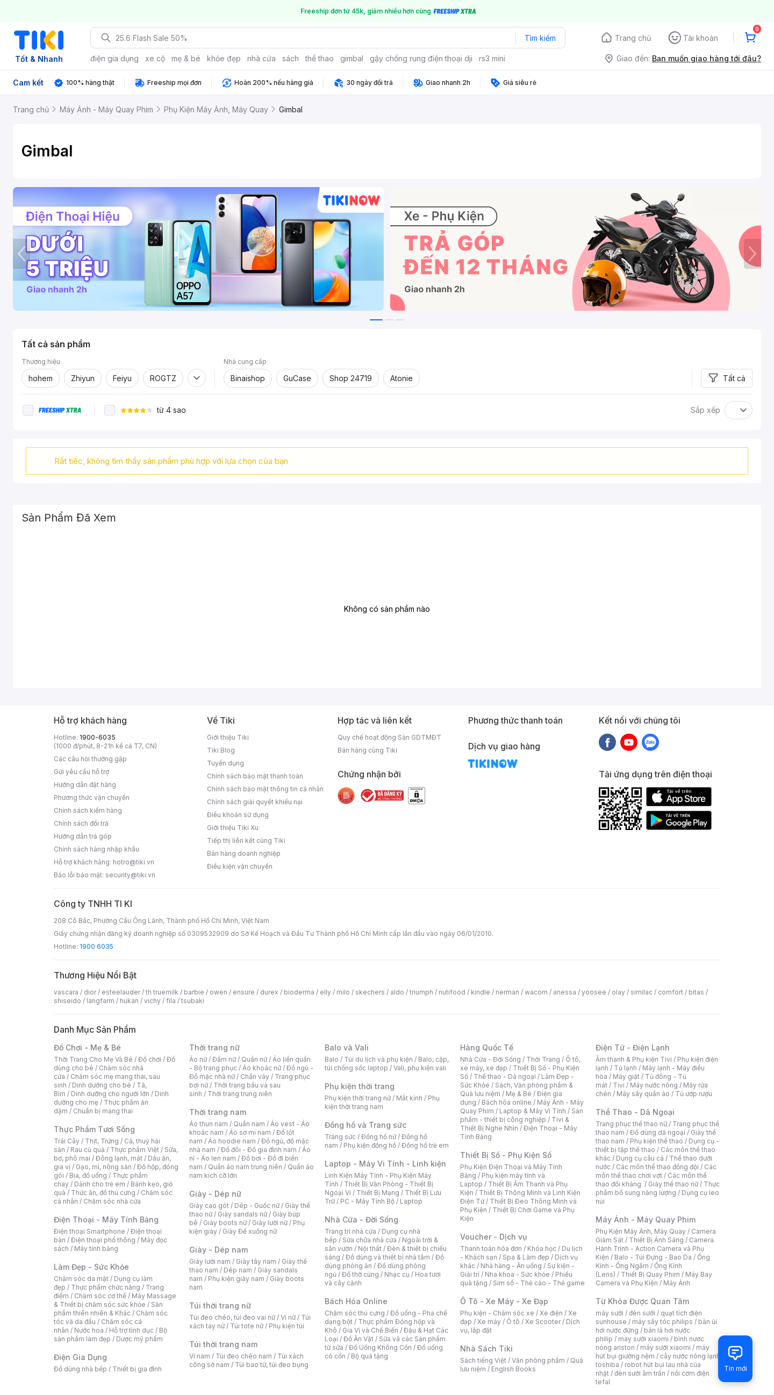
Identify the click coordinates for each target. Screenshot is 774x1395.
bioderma (299, 992)
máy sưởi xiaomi (665, 1347)
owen (218, 992)
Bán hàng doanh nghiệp (244, 853)
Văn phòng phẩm (538, 1360)
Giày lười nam (210, 1261)
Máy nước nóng (654, 1085)
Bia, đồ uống (88, 1175)
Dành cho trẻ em (99, 1184)
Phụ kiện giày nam (236, 1279)
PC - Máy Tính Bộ (367, 1201)
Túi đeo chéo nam (244, 1356)
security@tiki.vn (130, 875)
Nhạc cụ (397, 1274)
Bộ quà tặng (369, 1356)
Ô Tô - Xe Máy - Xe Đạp (504, 1301)
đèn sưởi (642, 1313)
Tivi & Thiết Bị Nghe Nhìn (514, 1123)
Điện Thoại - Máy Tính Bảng (106, 1219)
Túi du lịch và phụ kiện (378, 1059)
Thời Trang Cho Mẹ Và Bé (93, 1059)
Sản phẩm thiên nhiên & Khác (108, 1308)
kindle (480, 992)
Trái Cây (67, 1141)
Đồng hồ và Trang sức (365, 1124)
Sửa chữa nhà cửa (369, 1240)
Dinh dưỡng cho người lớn (110, 1094)
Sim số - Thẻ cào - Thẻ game (539, 1283)
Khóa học (541, 1248)
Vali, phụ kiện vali (419, 1068)
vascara (66, 992)
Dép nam (238, 1270)
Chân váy (254, 1076)
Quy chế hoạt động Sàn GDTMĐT (389, 737)
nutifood (452, 992)
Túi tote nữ (246, 1326)
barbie (194, 992)
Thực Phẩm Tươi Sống (94, 1129)
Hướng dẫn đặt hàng (85, 785)
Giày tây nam (256, 1261)
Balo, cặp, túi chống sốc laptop (387, 1063)
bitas (696, 992)
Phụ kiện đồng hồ (369, 1145)
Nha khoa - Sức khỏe (517, 1274)
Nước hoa (89, 1330)
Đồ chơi (149, 1059)
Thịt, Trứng (102, 1141)
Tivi (619, 1085)
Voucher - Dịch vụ (493, 1236)
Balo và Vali (347, 1047)
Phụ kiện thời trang (360, 1086)
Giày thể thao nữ (673, 1184)
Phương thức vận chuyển (92, 797)
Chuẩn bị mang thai (103, 1111)
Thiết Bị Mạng (377, 1193)
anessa (564, 992)
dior (90, 992)
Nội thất (370, 1248)
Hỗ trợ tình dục (131, 1330)
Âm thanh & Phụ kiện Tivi (634, 1059)
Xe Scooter (543, 1322)
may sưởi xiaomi (643, 1339)
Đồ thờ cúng (360, 1274)
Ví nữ (288, 1317)
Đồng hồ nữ (378, 1137)
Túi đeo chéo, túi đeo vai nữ (232, 1317)
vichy (152, 1001)
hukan (129, 1001)
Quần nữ (254, 1059)
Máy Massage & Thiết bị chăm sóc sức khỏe (115, 1300)
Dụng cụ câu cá (640, 1158)
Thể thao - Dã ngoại (505, 1076)
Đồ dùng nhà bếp (80, 1369)
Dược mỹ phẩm (139, 1339)
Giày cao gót (209, 1205)
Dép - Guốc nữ (257, 1205)
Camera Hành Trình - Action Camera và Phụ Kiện (655, 1248)
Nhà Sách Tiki (486, 1348)
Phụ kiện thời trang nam (382, 1102)
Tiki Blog (221, 750)
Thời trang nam (217, 1112)
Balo (332, 1059)
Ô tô (513, 1322)
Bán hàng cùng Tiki (367, 750)
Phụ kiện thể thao (656, 1141)
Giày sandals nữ (242, 1214)
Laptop (411, 1201)
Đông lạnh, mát (119, 1158)
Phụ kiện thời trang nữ (358, 1098)
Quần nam (249, 1124)
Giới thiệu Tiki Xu (233, 828)
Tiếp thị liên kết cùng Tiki (246, 840)
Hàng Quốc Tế (486, 1047)
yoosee (594, 992)
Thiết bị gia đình (137, 1369)
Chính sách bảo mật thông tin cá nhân (265, 789)
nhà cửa (261, 58)
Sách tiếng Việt (483, 1360)
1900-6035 (98, 737)
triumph (421, 992)
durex (269, 992)
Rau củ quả (87, 1150)
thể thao (319, 58)
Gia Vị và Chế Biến (370, 1330)
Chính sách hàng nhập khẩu (96, 849)
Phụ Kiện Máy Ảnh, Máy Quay (641, 1231)
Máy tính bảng (96, 1248)
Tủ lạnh (625, 1068)
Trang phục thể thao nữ (631, 1124)
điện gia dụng (114, 58)
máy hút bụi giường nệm (653, 1351)
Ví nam (199, 1356)
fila (171, 1001)
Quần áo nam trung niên (245, 1167)
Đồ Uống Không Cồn (380, 1347)
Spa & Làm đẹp (526, 1257)
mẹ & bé (185, 58)
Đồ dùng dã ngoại (657, 1132)
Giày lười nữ (270, 1223)
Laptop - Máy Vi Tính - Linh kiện (385, 1163)
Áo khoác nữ (261, 1068)
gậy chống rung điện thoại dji (421, 58)
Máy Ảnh (676, 1283)
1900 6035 (96, 946)
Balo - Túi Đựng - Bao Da (653, 1257)
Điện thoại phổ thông (103, 1240)
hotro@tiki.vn (133, 862)
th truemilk (162, 992)
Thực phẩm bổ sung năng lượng (658, 1188)
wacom (536, 992)
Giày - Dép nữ (215, 1193)
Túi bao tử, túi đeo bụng (272, 1365)
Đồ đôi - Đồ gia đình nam (259, 1150)
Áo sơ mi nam (250, 1132)
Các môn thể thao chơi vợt (656, 1171)
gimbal (351, 58)
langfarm (100, 1001)
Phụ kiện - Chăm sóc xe (497, 1313)
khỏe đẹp (224, 58)
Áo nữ (198, 1059)
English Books (513, 1369)
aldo (397, 992)
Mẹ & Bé (519, 1094)
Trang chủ (633, 37)
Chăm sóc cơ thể (100, 1296)
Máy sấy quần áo (643, 1094)
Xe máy (489, 1322)
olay (618, 992)
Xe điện (551, 1313)
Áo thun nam (208, 1124)
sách (290, 58)
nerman (507, 992)
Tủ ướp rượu (693, 1094)
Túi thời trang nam (223, 1344)
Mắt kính (409, 1098)
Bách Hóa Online (356, 1301)
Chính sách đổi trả (81, 823)
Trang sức (340, 1137)
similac (641, 992)
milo (343, 992)
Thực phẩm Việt (134, 1150)
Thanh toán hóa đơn (491, 1248)
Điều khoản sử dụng (238, 815)
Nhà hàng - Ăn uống (511, 1266)
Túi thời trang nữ (220, 1305)
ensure (244, 992)
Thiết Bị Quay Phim (650, 1274)
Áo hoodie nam (232, 1141)
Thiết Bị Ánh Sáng (656, 1240)
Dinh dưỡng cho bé (101, 1085)
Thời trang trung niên (239, 1094)
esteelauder (121, 992)
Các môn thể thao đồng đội (657, 1167)
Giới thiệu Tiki (228, 737)
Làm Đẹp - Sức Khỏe (91, 1266)
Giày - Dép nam (218, 1249)
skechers (370, 992)
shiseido (67, 1001)
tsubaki (192, 1001)
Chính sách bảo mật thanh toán (255, 776)
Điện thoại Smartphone (89, 1231)
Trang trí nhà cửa (350, 1231)
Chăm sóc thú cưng (355, 1313)
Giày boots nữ (225, 1223)
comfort (670, 992)
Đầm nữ (224, 1059)
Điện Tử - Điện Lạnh (633, 1047)
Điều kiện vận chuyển (240, 866)
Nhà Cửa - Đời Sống (361, 1219)
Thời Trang (543, 1059)
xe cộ (155, 58)
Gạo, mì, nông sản (104, 1167)
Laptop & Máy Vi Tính (532, 1111)
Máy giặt (626, 1076)
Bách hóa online (507, 1102)
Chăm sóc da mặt (81, 1279)
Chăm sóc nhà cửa (112, 1201)
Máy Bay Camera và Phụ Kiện (654, 1278)
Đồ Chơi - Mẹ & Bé (87, 1047)
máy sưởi (610, 1313)
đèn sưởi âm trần (639, 1373)
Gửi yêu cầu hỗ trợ (81, 772)
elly (325, 992)
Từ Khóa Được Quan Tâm (642, 1301)
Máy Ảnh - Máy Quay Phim (646, 1219)
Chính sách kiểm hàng (88, 810)
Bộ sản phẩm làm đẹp (110, 1334)
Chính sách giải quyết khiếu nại (255, 802)
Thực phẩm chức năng (105, 1287)
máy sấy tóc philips (662, 1322)
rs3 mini (492, 58)
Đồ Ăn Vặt (358, 1339)
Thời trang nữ (214, 1047)
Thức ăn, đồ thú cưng (103, 1193)
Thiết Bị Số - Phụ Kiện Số (505, 1155)
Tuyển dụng (225, 763)
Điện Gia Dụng (80, 1357)
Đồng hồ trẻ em (425, 1145)
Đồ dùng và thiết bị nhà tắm (388, 1257)
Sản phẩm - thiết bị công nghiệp (521, 1115)
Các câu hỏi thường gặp (90, 759)
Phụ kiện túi (286, 1326)
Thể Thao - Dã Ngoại (635, 1112)
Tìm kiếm (540, 37)
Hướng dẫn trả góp (83, 836)
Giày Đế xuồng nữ (250, 1231)
